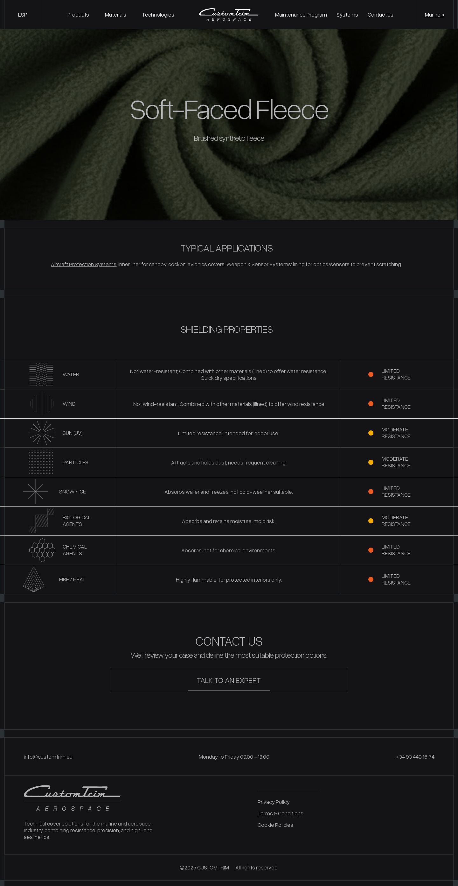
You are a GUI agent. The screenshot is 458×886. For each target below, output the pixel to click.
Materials (115, 14)
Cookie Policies (275, 822)
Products (78, 14)
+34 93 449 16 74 (415, 754)
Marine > (435, 14)
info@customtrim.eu (48, 754)
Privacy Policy (274, 799)
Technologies (158, 14)
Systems (347, 14)
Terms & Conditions (280, 811)
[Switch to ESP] (23, 14)
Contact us (380, 14)
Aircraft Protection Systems (83, 264)
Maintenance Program (301, 14)
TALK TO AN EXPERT (229, 677)
